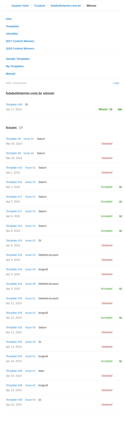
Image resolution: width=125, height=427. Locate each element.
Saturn (41, 138)
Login (116, 82)
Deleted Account (48, 254)
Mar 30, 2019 (14, 158)
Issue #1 (29, 138)
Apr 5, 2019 (13, 201)
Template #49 (14, 104)
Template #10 (14, 167)
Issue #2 (29, 153)
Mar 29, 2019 (14, 143)
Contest (39, 5)
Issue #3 (30, 254)
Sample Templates (18, 58)
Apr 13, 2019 (13, 346)
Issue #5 (30, 283)
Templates (12, 26)
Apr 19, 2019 (13, 375)
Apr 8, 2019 (13, 230)
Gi (26, 104)
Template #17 (14, 196)
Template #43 (14, 356)
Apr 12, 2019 (13, 303)
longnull (43, 269)
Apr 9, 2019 (13, 259)
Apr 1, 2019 (13, 172)
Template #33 (14, 298)
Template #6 (13, 138)
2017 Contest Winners (20, 41)
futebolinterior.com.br (66, 5)
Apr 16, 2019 (13, 361)
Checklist (12, 33)
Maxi (41, 370)
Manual (10, 73)
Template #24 (14, 225)
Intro (9, 18)
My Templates (15, 66)
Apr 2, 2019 (13, 186)
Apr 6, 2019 (13, 216)
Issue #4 (30, 269)
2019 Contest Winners (20, 48)
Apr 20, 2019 (13, 404)
